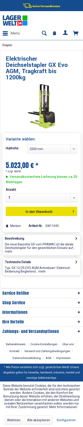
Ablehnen (14, 420)
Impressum (63, 358)
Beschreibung (14, 238)
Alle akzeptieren (38, 420)
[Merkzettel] (54, 33)
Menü (11, 32)
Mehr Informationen (63, 407)
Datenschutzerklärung (27, 358)
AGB (48, 358)
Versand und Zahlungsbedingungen (47, 351)
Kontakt (14, 351)
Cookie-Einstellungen (43, 344)
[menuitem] (11, 33)
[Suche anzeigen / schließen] (44, 33)
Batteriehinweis (15, 344)
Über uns (68, 344)
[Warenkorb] (75, 33)
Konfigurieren (66, 420)
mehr (8, 251)
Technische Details (18, 262)
